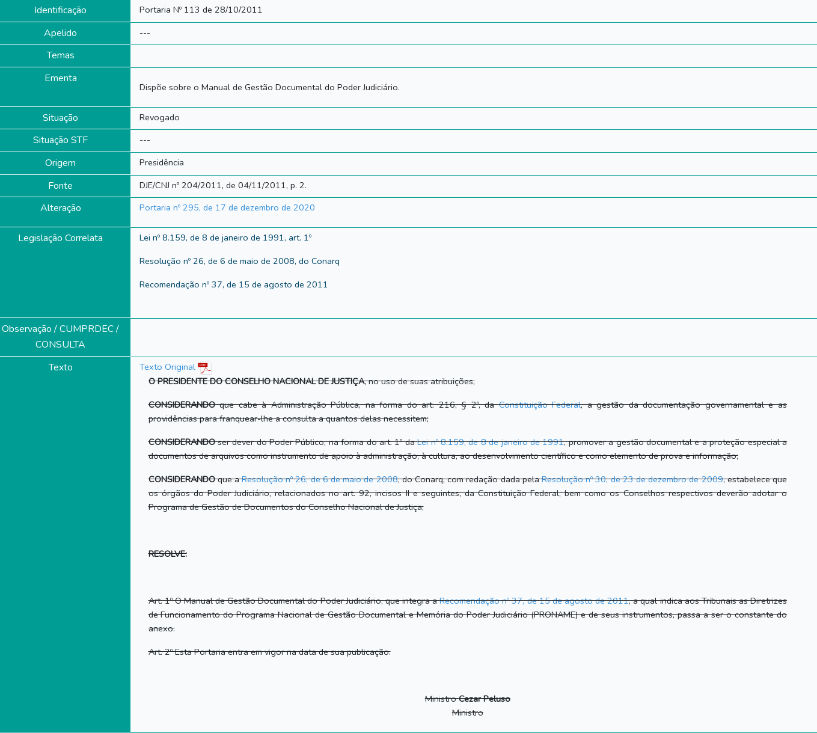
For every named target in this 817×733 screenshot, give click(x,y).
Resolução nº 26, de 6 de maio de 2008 (320, 479)
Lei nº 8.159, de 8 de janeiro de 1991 (490, 442)
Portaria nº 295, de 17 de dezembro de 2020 (227, 207)
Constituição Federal (540, 405)
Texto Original (167, 367)
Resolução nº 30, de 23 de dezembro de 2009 (632, 479)
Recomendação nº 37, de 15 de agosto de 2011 (534, 601)
